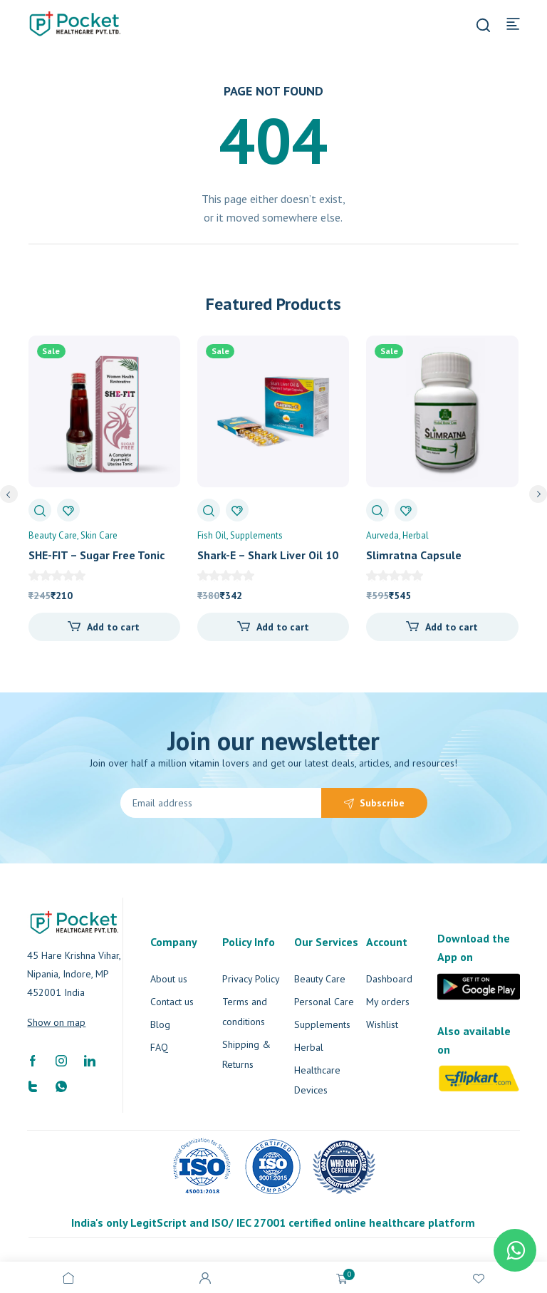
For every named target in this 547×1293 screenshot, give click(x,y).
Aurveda (382, 535)
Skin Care (99, 535)
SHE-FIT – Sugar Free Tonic (96, 555)
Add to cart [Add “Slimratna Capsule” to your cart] (451, 626)
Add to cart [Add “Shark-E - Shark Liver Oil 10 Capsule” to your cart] (282, 626)
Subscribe (382, 802)
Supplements (256, 535)
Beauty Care (52, 535)
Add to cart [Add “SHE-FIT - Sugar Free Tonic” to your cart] (113, 626)
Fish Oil (211, 535)
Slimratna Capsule (414, 555)
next (538, 494)
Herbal (415, 535)
